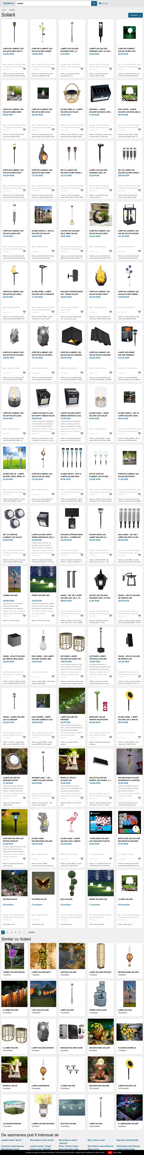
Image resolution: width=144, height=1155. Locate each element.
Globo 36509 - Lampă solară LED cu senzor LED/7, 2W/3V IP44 (43, 294)
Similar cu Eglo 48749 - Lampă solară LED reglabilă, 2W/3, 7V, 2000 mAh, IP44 (128, 136)
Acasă (3, 10)
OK (110, 1152)
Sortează (134, 15)
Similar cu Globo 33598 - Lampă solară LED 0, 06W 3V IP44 (128, 743)
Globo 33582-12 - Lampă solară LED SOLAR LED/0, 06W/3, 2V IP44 (71, 112)
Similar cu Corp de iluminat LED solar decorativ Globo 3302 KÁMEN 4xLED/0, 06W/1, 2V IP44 (129, 501)
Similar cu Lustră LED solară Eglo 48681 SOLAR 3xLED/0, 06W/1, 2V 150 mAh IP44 (71, 258)
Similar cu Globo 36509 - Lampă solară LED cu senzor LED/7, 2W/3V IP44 (42, 319)
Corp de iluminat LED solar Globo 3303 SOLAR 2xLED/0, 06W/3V (13, 233)
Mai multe (117, 1152)
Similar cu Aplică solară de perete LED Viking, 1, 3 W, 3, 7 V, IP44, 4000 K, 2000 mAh (100, 805)
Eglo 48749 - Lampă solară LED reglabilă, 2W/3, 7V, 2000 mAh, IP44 (129, 112)
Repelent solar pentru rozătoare (98, 718)
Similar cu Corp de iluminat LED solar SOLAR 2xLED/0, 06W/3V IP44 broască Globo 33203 (13, 379)
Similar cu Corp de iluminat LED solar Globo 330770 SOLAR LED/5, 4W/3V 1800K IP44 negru (14, 76)
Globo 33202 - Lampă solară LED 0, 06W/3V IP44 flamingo (70, 841)
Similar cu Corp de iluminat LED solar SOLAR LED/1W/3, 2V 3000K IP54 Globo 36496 (100, 379)
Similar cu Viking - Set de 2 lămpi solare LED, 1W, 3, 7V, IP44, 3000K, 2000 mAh (71, 622)
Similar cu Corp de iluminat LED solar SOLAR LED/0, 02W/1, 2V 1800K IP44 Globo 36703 (13, 440)
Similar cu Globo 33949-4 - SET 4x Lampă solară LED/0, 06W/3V (129, 439)
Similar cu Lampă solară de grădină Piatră (12, 804)
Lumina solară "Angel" (41, 1146)
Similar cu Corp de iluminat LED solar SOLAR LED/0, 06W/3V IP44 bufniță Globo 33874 (13, 319)
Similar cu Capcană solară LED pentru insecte (13, 864)
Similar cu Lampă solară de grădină (69, 743)
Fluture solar (39, 899)
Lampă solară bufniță (43, 1048)
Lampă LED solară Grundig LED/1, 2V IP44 (99, 50)
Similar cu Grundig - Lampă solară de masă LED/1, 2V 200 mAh (100, 135)
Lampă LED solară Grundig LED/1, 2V (69, 50)
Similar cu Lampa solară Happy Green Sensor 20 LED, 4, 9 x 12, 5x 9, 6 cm (43, 562)
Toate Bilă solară (65, 924)
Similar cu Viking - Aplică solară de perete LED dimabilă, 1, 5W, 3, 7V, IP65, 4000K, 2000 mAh (129, 683)
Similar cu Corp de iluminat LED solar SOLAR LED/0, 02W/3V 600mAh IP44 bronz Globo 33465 (42, 501)
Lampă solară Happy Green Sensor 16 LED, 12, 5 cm (70, 415)
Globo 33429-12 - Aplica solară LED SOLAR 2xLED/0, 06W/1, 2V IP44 (43, 233)
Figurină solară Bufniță (127, 1140)
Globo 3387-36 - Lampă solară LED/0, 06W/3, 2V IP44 (14, 476)
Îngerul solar (10, 1086)
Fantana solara (68, 972)
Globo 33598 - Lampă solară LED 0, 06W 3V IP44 (128, 719)
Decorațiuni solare (99, 1086)
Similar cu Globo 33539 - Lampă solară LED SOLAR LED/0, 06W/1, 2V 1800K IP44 (100, 440)
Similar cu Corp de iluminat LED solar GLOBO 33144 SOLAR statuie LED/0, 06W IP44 (43, 136)
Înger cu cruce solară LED (68, 779)
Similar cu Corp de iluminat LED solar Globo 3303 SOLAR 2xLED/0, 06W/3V (14, 258)
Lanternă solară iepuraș (12, 1146)
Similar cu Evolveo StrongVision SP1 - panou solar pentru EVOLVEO (71, 319)
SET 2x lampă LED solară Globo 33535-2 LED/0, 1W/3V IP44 (71, 172)
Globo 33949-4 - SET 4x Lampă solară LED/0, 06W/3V (128, 415)
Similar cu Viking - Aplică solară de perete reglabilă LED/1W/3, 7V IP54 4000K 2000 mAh (14, 683)
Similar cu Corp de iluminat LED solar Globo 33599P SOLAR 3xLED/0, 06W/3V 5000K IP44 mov (129, 319)
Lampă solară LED (127, 1086)
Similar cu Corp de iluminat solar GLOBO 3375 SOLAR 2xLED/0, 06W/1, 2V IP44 (129, 76)
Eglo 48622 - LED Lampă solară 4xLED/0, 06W (43, 657)
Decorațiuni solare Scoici (42, 1140)
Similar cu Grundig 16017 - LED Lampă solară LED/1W (42, 804)
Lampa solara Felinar (100, 972)
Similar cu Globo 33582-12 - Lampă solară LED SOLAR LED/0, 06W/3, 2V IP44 (71, 136)
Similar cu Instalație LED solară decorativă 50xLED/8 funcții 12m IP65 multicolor (128, 865)
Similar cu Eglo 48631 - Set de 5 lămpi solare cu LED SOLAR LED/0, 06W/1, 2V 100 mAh (129, 562)
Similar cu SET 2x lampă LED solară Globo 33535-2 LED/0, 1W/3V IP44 (71, 197)
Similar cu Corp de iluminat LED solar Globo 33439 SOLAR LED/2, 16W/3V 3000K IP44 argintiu (42, 197)
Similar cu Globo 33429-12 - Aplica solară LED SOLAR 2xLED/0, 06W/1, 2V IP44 (43, 258)
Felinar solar (10, 899)
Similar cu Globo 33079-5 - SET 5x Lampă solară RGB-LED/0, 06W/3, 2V (71, 501)
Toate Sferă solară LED (96, 924)
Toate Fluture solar (38, 924)
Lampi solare (96, 1124)
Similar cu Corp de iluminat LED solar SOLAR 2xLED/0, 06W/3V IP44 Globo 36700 (128, 258)
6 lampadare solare (128, 1124)
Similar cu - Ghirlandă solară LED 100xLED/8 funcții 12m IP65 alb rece (100, 865)
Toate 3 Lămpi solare (125, 924)
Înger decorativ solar (68, 1149)
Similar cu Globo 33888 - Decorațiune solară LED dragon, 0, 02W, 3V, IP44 (43, 865)
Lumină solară (10, 595)
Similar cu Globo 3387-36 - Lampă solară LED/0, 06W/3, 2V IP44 (14, 500)
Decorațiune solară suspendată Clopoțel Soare (129, 780)
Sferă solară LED (40, 595)
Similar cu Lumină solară (11, 620)
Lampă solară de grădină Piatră (11, 779)
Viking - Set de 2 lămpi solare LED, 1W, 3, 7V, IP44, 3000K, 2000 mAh (71, 598)
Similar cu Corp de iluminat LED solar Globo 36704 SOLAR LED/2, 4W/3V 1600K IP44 (14, 197)
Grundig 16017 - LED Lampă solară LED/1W (42, 779)
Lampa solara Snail (125, 1149)
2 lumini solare (10, 1048)
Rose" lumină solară (68, 1146)
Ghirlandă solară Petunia (128, 1146)
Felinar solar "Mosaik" (40, 1149)
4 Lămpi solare (67, 1086)
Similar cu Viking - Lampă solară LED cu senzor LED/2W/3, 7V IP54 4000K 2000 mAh (14, 744)
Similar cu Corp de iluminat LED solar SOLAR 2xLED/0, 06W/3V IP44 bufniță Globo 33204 (42, 379)
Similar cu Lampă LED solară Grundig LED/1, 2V (69, 75)
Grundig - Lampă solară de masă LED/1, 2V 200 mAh (100, 112)
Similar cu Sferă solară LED (41, 620)
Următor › (32, 932)
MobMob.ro (8, 3)
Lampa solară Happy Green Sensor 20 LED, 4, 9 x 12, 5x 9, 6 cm (43, 537)
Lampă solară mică (41, 972)
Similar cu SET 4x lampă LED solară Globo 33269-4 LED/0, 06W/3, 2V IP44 (127, 197)
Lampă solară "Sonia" (11, 1140)
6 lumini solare (10, 1010)
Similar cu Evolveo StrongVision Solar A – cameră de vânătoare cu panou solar (71, 562)
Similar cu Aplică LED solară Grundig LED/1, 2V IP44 (98, 621)
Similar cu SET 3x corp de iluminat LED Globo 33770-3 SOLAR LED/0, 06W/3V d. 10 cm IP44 (100, 501)
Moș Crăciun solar (96, 1140)
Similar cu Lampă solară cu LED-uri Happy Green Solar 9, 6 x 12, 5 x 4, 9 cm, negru (43, 440)
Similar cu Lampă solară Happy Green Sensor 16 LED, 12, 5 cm (70, 439)
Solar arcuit (93, 1149)
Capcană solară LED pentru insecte (13, 839)
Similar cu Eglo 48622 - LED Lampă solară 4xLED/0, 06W (43, 682)
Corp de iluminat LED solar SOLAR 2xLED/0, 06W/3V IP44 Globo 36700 (129, 233)
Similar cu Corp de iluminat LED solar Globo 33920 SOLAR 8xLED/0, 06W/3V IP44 (13, 136)
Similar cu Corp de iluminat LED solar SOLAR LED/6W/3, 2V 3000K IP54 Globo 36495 (71, 379)
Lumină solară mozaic (14, 972)
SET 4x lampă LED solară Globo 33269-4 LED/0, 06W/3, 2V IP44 (128, 172)
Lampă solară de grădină (68, 718)
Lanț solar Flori (40, 1010)
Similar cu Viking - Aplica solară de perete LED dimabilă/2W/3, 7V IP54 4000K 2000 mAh (129, 622)
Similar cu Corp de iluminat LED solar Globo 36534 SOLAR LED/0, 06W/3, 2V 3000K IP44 (100, 319)
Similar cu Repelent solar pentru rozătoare (99, 743)
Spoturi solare (68, 1124)
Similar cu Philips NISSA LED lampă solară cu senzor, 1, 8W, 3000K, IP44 (99, 562)
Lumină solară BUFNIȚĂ (43, 1124)
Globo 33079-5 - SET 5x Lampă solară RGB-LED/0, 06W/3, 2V (70, 476)
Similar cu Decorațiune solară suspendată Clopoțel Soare (127, 804)
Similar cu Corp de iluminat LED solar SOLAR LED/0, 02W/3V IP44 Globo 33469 (100, 258)
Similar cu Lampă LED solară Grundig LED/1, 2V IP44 (98, 75)
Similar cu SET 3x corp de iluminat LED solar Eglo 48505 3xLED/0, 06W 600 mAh (14, 562)
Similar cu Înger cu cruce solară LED (70, 804)
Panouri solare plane (71, 1048)
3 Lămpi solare (125, 899)
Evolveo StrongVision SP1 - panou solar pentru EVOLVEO (71, 294)
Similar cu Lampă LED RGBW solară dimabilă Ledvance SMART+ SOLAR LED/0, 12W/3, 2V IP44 (129, 379)
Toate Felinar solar (9, 924)
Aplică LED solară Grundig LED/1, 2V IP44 (99, 596)
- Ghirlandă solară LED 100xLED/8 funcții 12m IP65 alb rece (99, 841)
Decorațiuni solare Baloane (100, 1146)
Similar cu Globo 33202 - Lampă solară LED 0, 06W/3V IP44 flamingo (70, 865)
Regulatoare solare (10, 1149)
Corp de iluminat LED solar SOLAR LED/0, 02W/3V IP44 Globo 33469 (100, 233)
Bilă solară (66, 899)
